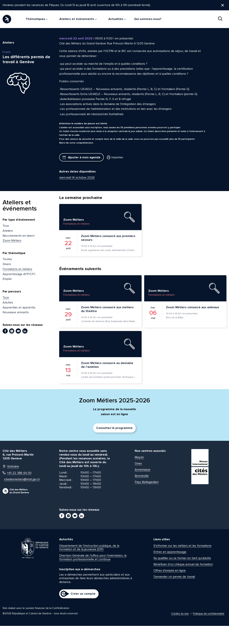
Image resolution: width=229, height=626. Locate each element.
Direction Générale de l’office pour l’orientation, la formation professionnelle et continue (92, 557)
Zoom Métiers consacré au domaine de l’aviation (107, 365)
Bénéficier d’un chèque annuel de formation (183, 564)
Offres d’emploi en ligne (169, 571)
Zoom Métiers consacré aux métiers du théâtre (107, 309)
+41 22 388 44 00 (17, 473)
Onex (138, 463)
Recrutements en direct (19, 236)
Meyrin (139, 457)
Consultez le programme (114, 428)
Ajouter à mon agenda (81, 157)
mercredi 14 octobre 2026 (77, 178)
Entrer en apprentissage (169, 552)
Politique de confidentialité (208, 614)
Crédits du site (180, 614)
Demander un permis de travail (174, 577)
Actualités (117, 19)
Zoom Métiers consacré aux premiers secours (108, 238)
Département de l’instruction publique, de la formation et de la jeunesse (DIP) (89, 548)
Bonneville (142, 476)
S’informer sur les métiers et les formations (182, 546)
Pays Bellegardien (147, 482)
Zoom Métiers (12, 241)
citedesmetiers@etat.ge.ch (21, 479)
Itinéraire (11, 467)
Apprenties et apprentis (19, 308)
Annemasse (142, 470)
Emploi (7, 279)
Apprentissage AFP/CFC (19, 274)
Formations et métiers (17, 269)
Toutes (7, 259)
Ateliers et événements (78, 19)
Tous (6, 226)
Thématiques (37, 19)
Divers (7, 264)
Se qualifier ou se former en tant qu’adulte (182, 558)
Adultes (8, 303)
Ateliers (8, 231)
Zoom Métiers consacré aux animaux (192, 307)
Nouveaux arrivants (16, 312)
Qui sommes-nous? (147, 19)
